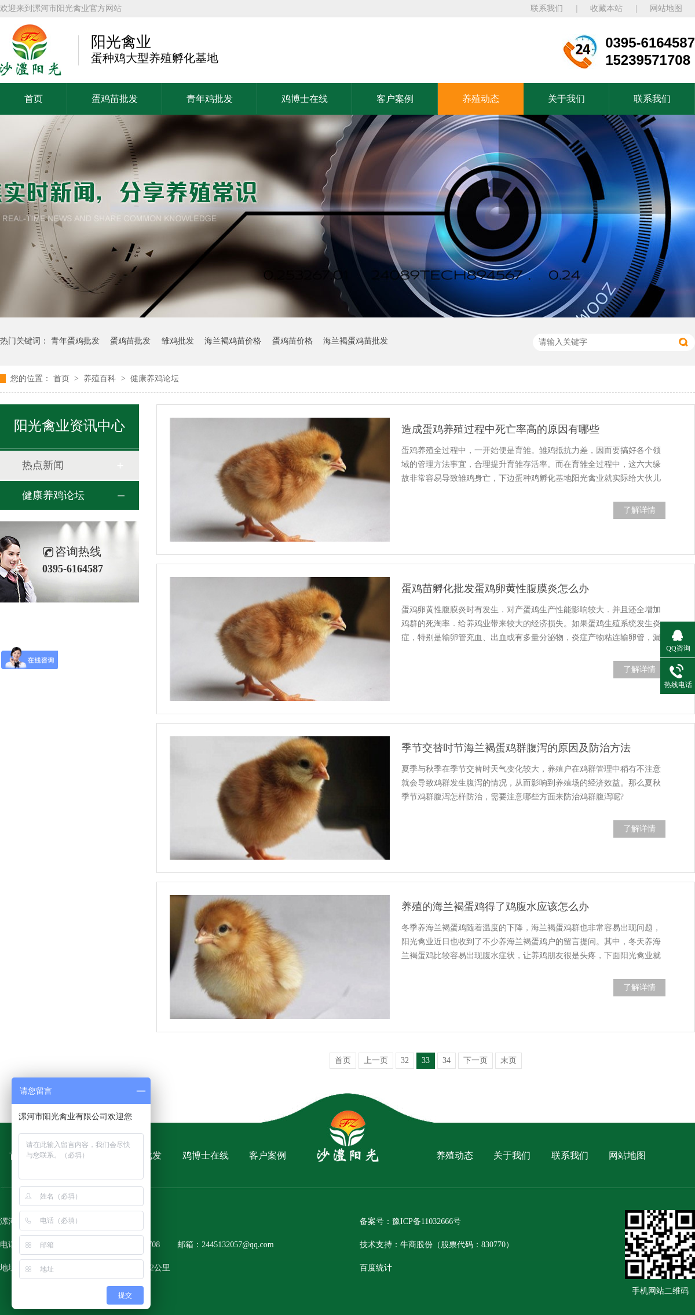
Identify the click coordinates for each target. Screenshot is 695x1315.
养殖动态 (480, 99)
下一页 (475, 1060)
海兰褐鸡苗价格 (232, 341)
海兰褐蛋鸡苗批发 (355, 341)
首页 (33, 99)
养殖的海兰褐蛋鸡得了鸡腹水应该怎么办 (495, 906)
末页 (508, 1060)
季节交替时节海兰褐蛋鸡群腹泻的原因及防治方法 (516, 748)
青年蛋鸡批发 (75, 341)
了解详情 (639, 510)
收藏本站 (606, 8)
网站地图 (666, 8)
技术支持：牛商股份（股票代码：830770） (437, 1244)
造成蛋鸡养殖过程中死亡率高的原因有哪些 (500, 429)
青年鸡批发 (209, 99)
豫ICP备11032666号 (426, 1221)
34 (446, 1060)
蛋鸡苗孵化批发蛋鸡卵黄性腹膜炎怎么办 (495, 588)
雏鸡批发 (178, 341)
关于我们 (566, 99)
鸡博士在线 (304, 99)
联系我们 (547, 8)
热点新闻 (43, 465)
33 (426, 1060)
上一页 (376, 1060)
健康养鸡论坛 (154, 378)
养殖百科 (100, 378)
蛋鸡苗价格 (292, 341)
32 (405, 1060)
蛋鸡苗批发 (115, 99)
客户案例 (395, 99)
